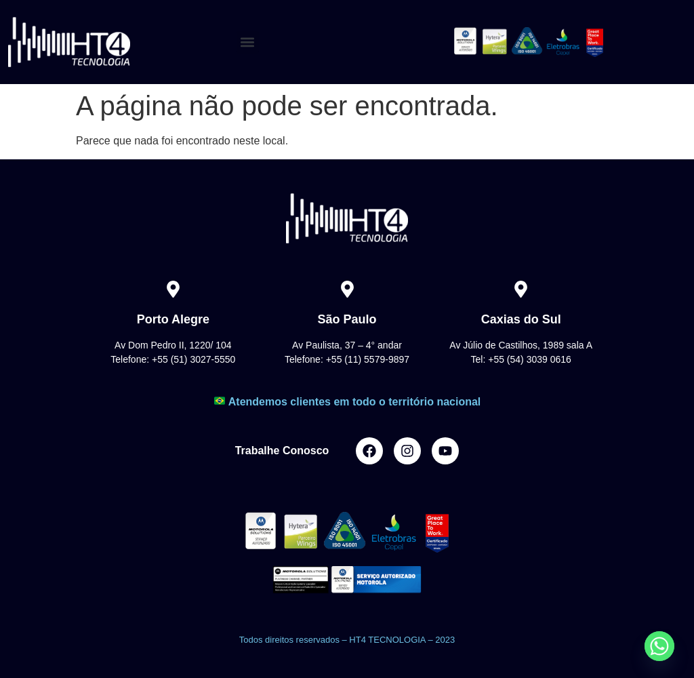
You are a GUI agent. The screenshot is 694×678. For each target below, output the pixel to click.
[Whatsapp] (659, 646)
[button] (248, 42)
